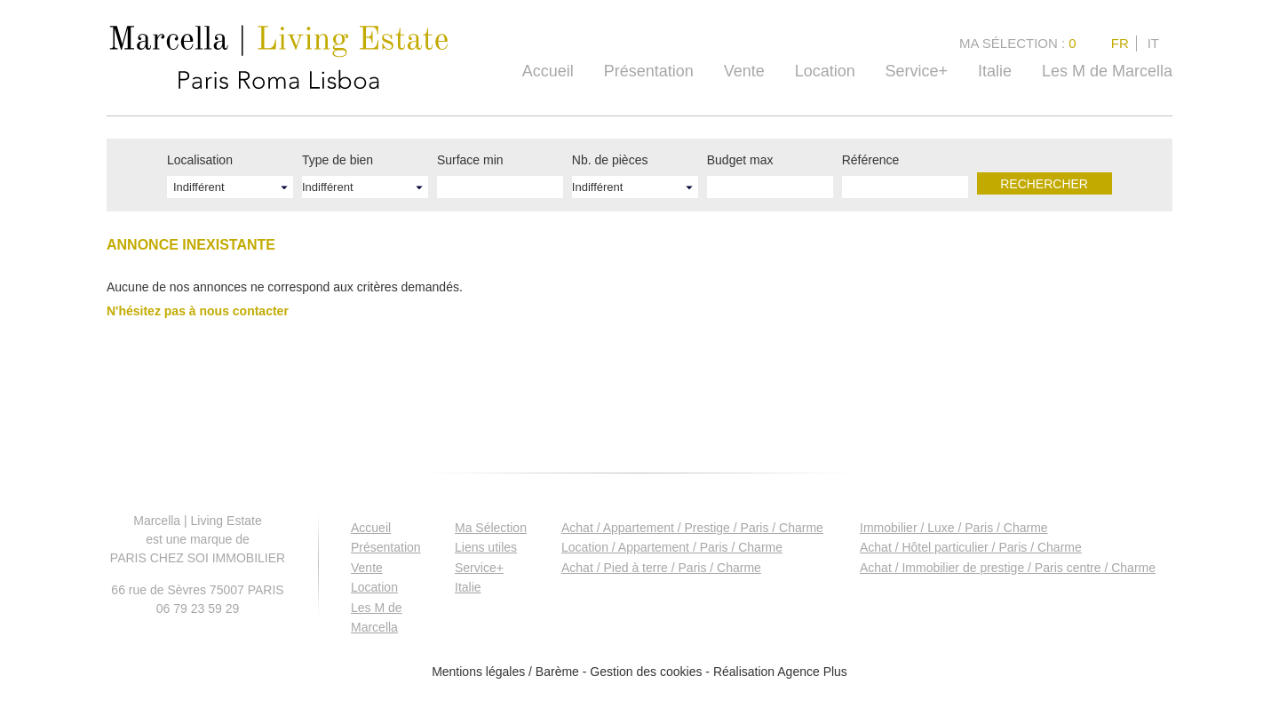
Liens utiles (486, 547)
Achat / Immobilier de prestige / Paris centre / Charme (1008, 568)
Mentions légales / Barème (505, 671)
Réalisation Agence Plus (780, 671)
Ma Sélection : (1019, 43)
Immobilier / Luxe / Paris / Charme (954, 528)
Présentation (649, 71)
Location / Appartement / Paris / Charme (671, 547)
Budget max (740, 160)
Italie (995, 71)
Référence (871, 160)
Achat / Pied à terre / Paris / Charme (661, 568)
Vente (744, 71)
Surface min (470, 160)
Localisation (200, 160)
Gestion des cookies (646, 671)
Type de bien (337, 160)
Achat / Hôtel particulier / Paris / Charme (971, 547)
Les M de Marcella (1107, 71)
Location (825, 71)
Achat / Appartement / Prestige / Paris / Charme (692, 528)
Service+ (917, 71)
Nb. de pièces (610, 160)
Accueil (548, 71)
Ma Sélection (491, 528)
